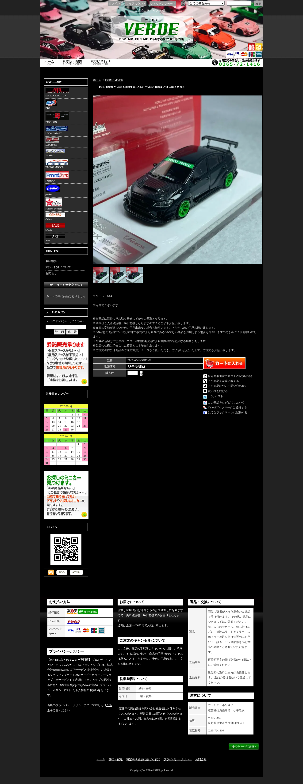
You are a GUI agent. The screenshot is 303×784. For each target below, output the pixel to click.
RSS (61, 572)
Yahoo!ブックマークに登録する (227, 407)
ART (55, 238)
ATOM (76, 572)
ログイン (114, 3)
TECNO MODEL (57, 163)
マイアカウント (136, 3)
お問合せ (102, 63)
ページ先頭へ (243, 746)
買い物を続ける (218, 391)
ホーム (49, 63)
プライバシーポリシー (178, 759)
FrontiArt (57, 176)
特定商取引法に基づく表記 (143, 759)
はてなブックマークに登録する (227, 412)
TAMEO (55, 153)
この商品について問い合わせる (227, 386)
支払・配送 (116, 759)
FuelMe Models (54, 204)
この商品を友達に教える (223, 381)
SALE (55, 227)
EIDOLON (57, 117)
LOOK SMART (57, 130)
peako (53, 190)
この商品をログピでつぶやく (226, 402)
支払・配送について (73, 63)
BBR (51, 104)
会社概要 (51, 261)
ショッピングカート (163, 3)
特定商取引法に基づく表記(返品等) (230, 376)
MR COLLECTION (57, 92)
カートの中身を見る (66, 285)
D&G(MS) (52, 141)
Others (55, 217)
